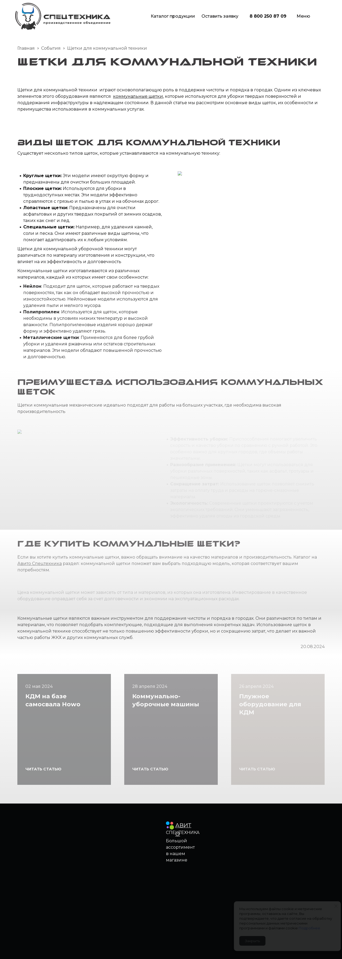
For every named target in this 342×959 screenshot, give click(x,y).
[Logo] (62, 16)
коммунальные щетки (138, 96)
